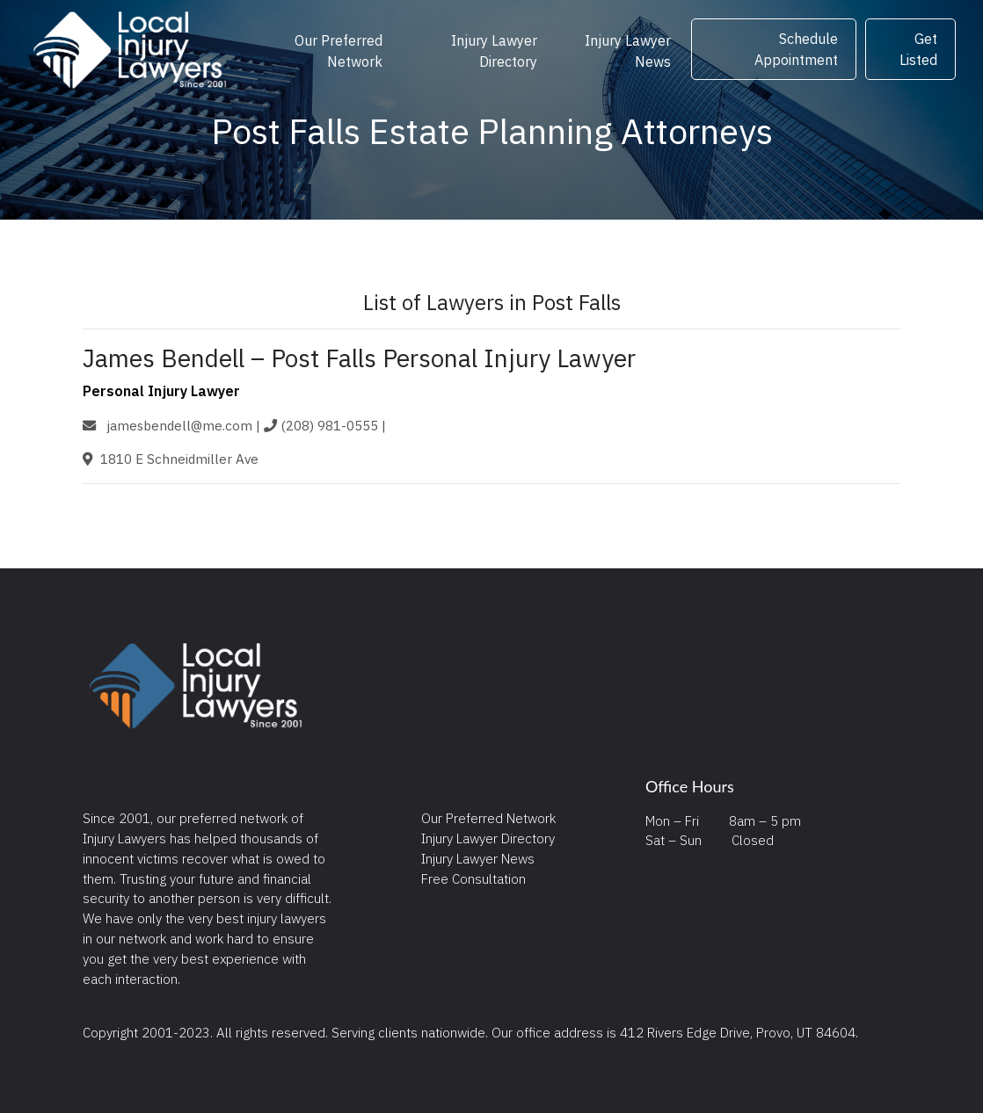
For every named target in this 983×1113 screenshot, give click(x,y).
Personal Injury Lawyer (161, 391)
